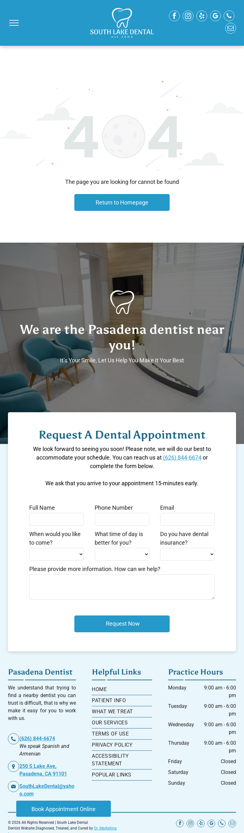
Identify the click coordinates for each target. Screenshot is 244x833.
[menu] (14, 23)
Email (167, 507)
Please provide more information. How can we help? (94, 569)
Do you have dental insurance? (184, 538)
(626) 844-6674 (182, 457)
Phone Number (114, 507)
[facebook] (174, 16)
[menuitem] (122, 689)
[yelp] (201, 16)
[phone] (229, 16)
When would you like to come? (55, 538)
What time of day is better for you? (119, 538)
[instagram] (188, 16)
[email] (230, 29)
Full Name (42, 507)
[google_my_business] (215, 16)
